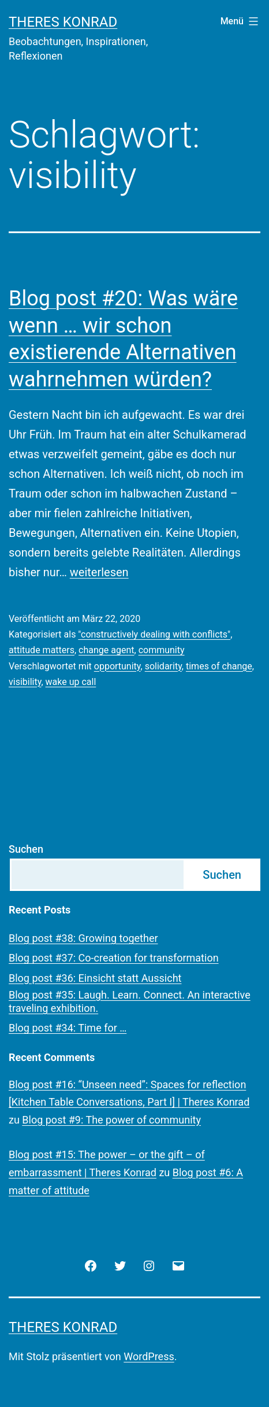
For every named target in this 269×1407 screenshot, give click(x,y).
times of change (219, 666)
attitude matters (41, 649)
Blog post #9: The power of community (111, 1120)
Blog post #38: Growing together (83, 938)
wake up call (71, 681)
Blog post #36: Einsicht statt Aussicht (95, 978)
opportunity (117, 666)
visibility (25, 681)
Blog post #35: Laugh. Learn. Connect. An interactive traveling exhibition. (130, 1001)
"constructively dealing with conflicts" (154, 634)
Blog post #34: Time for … (67, 1028)
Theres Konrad (63, 22)
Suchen (26, 849)
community (162, 649)
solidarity (163, 666)
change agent (106, 649)
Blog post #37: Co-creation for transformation (114, 958)
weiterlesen (99, 572)
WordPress (149, 1356)
